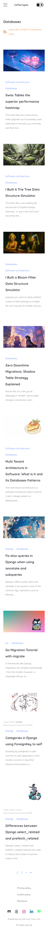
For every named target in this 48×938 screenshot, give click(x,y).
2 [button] (21, 872)
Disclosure (22, 901)
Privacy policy (24, 888)
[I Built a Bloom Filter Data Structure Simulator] (24, 242)
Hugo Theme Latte (33, 919)
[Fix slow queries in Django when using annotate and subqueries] (24, 527)
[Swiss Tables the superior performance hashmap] (24, 60)
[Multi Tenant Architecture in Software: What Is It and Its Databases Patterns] (24, 426)
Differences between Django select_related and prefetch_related (22, 832)
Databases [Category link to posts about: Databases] (11, 88)
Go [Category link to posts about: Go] (6, 643)
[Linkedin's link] (31, 912)
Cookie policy (23, 894)
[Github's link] (9, 912)
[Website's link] (39, 912)
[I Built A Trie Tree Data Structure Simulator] (24, 154)
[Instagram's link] (24, 912)
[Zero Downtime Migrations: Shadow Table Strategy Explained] (24, 336)
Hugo (20, 919)
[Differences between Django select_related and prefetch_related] (24, 791)
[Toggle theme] (40, 5)
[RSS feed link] (24, 31)
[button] (26, 872)
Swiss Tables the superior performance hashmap (22, 101)
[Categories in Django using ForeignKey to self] (24, 703)
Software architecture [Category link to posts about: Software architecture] (17, 82)
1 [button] (17, 872)
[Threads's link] (16, 912)
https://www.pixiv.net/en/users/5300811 (17, 813)
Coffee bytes (21, 4)
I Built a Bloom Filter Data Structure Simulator (20, 283)
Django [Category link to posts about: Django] (9, 549)
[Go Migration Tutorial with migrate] (24, 621)
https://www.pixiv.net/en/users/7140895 (17, 725)
